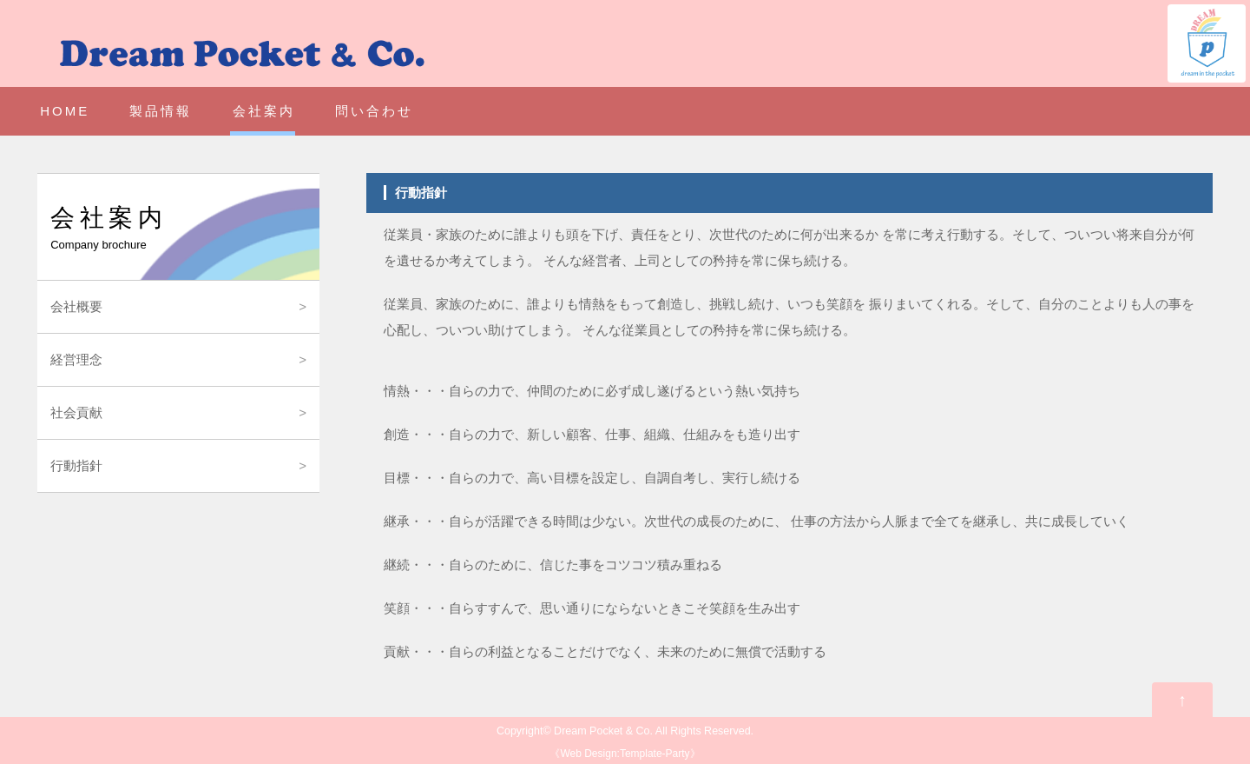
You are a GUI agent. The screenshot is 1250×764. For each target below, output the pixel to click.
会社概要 (76, 306)
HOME (64, 110)
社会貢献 (76, 412)
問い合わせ (374, 110)
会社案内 (264, 110)
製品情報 (160, 110)
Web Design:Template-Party (624, 753)
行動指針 (76, 465)
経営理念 (76, 359)
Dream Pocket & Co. (603, 731)
